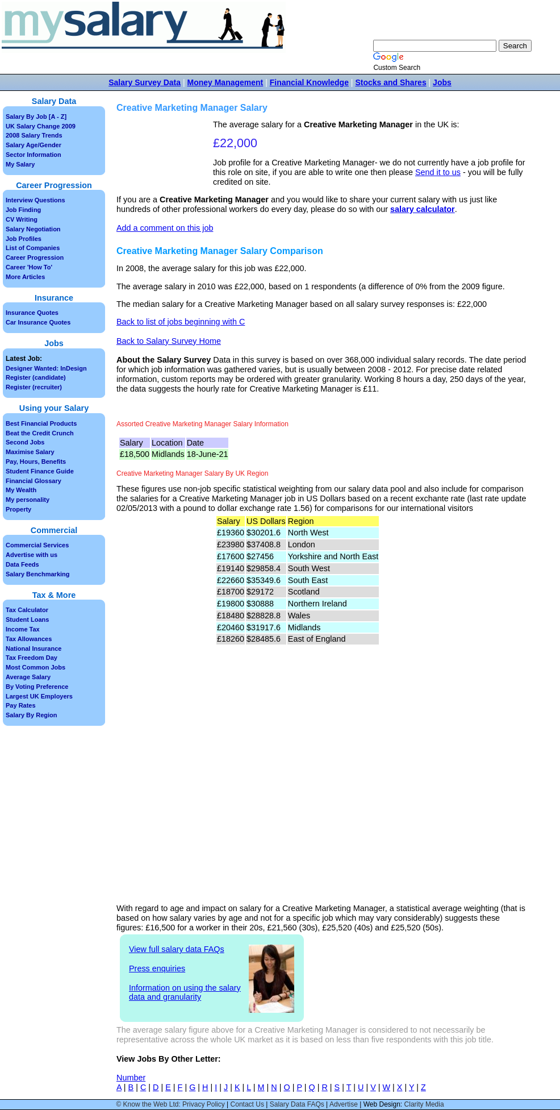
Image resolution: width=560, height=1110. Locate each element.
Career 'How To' (29, 267)
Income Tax (23, 629)
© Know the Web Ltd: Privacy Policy (170, 1104)
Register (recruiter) (34, 387)
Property (18, 509)
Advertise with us (31, 554)
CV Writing (21, 219)
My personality (27, 499)
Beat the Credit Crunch (40, 433)
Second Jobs (25, 442)
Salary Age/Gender (33, 145)
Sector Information (33, 154)
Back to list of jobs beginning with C (180, 321)
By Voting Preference (37, 686)
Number (130, 1077)
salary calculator (422, 209)
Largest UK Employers (39, 696)
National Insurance (33, 648)
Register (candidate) (36, 377)
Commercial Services (37, 545)
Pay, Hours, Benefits (36, 461)
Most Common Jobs (35, 667)
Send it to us (438, 172)
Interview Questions (35, 200)
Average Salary (28, 677)
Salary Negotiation (33, 229)
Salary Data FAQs (297, 1104)
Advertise (343, 1104)
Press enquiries (157, 968)
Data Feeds (22, 564)
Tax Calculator (27, 609)
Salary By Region (31, 715)
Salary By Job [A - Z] (36, 116)
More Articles (25, 276)
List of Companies (33, 247)
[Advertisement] (166, 155)
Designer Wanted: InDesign (46, 368)
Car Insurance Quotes (38, 322)
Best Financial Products (41, 423)
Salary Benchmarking (38, 574)
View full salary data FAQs (176, 949)
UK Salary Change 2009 (41, 126)
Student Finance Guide (40, 471)
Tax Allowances (29, 638)
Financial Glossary (33, 480)
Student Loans (27, 619)
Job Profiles (23, 238)
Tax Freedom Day (31, 657)
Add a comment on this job (164, 227)
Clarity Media (424, 1104)
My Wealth (21, 490)
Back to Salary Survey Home (168, 341)
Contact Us (247, 1104)
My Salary (20, 164)
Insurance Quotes (32, 312)
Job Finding (23, 209)
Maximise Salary (30, 451)
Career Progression (35, 257)
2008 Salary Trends (34, 135)
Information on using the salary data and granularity (185, 992)
